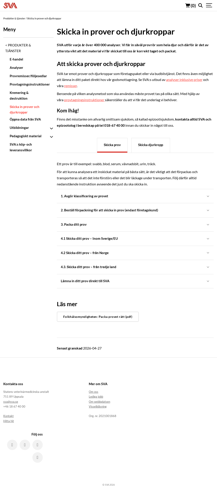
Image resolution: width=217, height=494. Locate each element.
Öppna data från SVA (25, 119)
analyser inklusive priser (184, 79)
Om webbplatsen (99, 402)
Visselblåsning (98, 407)
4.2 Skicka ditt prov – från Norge (135, 253)
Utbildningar (19, 128)
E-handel (16, 59)
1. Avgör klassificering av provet (135, 196)
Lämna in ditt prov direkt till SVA (135, 282)
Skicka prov (112, 145)
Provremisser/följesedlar (27, 76)
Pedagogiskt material (25, 136)
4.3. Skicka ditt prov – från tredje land (135, 267)
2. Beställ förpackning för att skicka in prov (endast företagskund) (135, 210)
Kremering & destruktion (19, 95)
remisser (70, 86)
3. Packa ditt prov (135, 225)
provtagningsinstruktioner (84, 100)
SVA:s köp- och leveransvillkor (21, 147)
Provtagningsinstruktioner (27, 84)
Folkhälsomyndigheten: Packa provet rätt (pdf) (97, 317)
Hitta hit (8, 421)
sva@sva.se (10, 402)
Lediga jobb (96, 397)
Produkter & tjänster (18, 48)
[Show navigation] (209, 5)
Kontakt (8, 416)
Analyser (16, 68)
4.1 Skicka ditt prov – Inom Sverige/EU (135, 239)
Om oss (93, 392)
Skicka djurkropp (150, 145)
